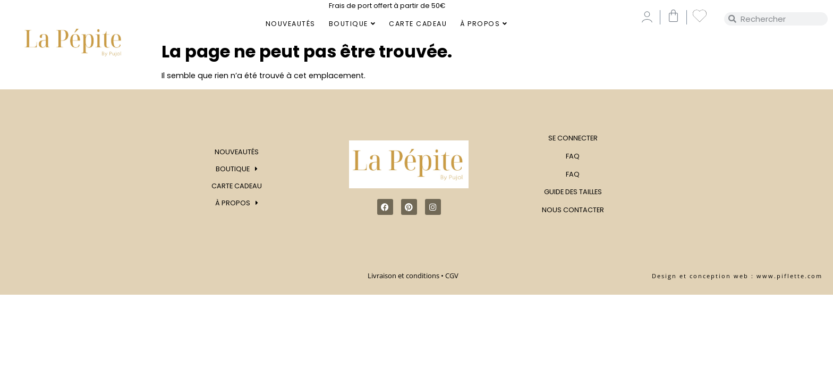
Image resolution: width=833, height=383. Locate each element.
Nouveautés (291, 23)
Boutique (352, 23)
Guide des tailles (573, 191)
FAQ (573, 156)
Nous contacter (573, 209)
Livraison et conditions (403, 275)
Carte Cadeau (418, 23)
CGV (452, 275)
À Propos (484, 23)
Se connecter (573, 138)
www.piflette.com (789, 276)
